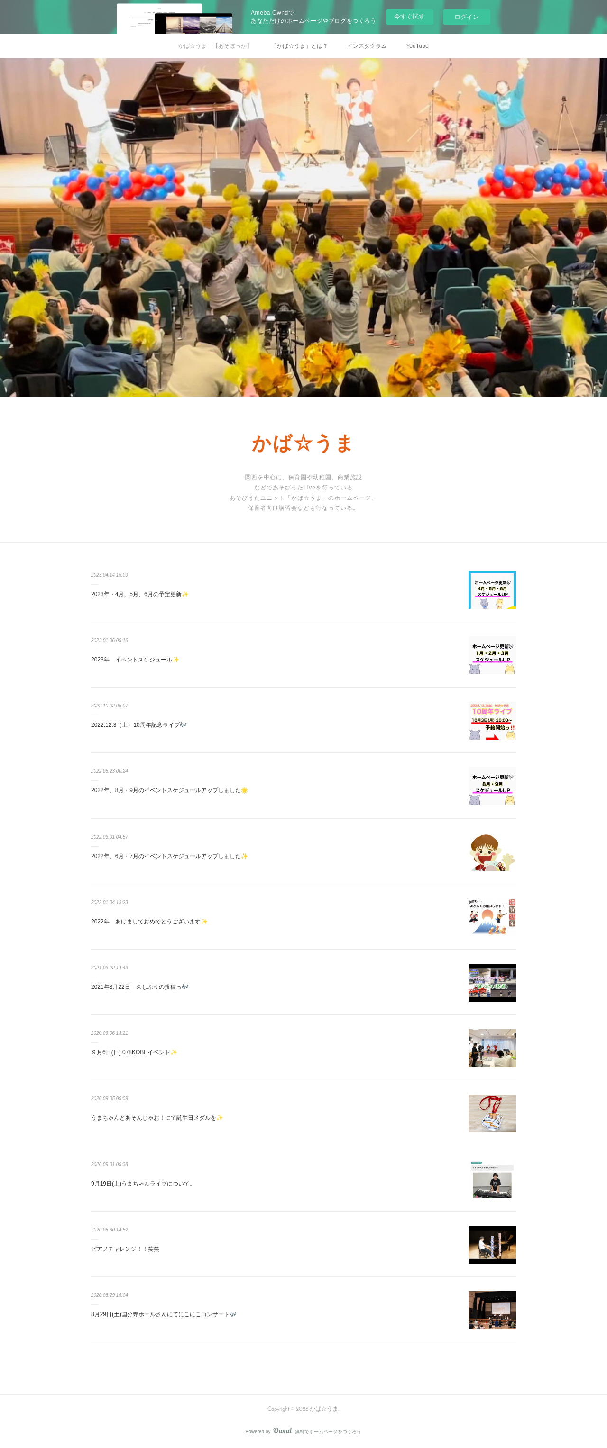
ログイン (466, 16)
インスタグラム (367, 46)
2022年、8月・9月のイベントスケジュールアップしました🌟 (169, 790)
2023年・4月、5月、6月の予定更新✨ (140, 594)
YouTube (417, 46)
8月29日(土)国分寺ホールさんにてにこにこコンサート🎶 (164, 1314)
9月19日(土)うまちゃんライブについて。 (143, 1183)
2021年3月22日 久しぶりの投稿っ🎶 (140, 987)
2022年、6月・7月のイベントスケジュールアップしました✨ (169, 856)
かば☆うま (304, 444)
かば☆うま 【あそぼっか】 (215, 46)
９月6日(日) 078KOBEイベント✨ (134, 1052)
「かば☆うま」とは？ (299, 46)
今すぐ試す (409, 16)
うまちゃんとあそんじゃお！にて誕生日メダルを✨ (157, 1117)
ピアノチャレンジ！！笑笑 (125, 1249)
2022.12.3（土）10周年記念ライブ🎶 (139, 725)
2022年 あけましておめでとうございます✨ (149, 921)
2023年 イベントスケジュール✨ (135, 659)
